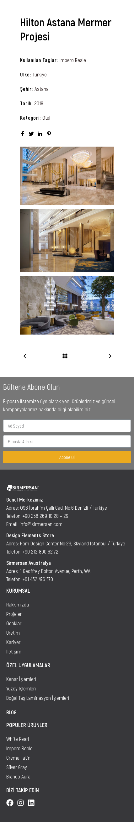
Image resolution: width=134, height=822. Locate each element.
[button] (124, 9)
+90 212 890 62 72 (40, 551)
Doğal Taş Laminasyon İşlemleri (37, 698)
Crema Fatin (18, 757)
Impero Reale (73, 60)
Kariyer (13, 642)
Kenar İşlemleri (21, 679)
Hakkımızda (17, 604)
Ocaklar (13, 623)
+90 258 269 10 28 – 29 (45, 515)
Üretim (13, 632)
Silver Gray (16, 767)
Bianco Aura (18, 776)
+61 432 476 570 (38, 579)
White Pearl (17, 739)
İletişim (13, 651)
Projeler (14, 614)
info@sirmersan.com (40, 524)
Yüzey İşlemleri (21, 688)
